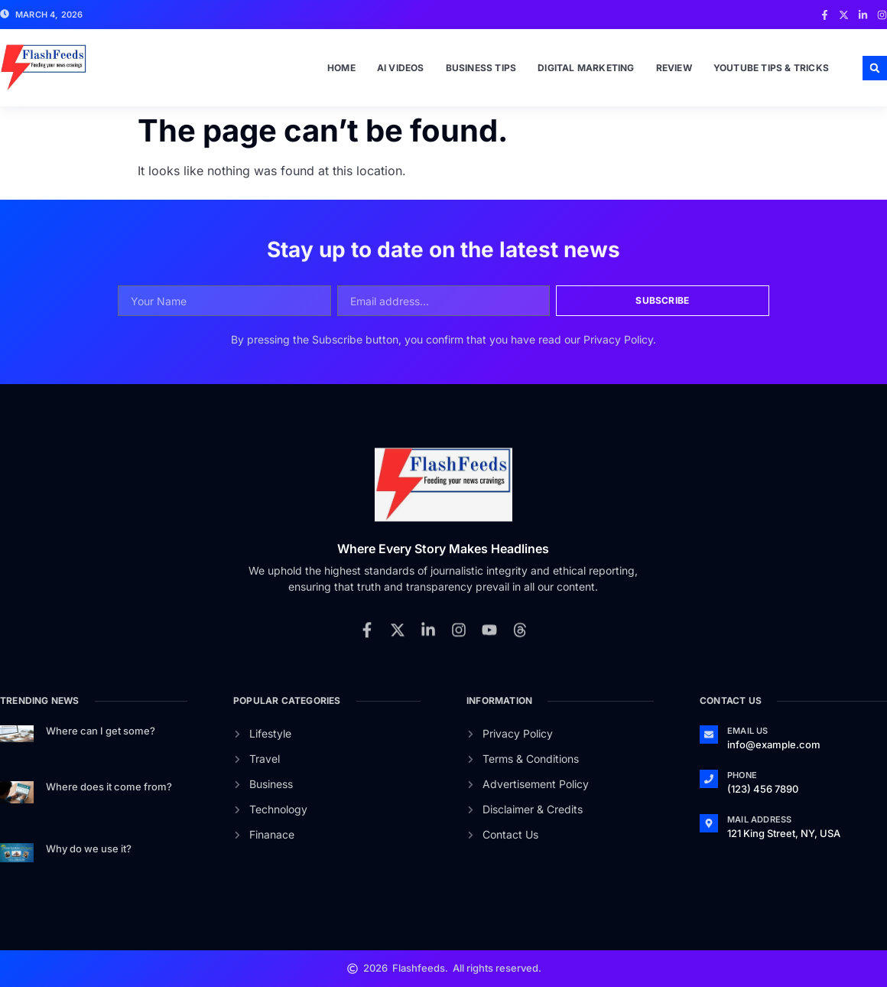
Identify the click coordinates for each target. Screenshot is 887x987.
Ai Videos (400, 67)
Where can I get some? (100, 731)
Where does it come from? (109, 786)
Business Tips (481, 67)
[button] (875, 68)
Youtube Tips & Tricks (771, 67)
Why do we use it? (89, 848)
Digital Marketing (586, 67)
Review (674, 67)
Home (341, 67)
